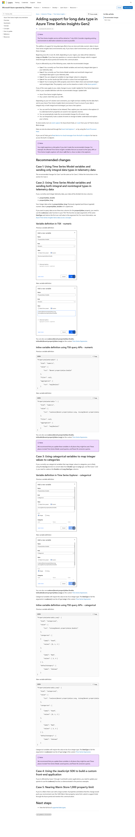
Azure (37, 14)
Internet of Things (46, 14)
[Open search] (131, 2)
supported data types (59, 807)
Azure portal (92, 84)
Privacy (47, 828)
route (78, 123)
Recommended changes (111, 17)
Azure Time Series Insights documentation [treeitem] (16, 17)
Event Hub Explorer (68, 129)
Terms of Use (24, 831)
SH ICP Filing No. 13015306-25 (11, 828)
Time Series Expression (79, 341)
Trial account (128, 7)
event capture (55, 123)
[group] (67, 416)
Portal (119, 7)
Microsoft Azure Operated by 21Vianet (64, 828)
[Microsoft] (3, 2)
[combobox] (17, 13)
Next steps (107, 20)
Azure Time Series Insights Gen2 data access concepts (53, 218)
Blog (101, 828)
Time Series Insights (59, 14)
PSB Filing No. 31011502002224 (33, 828)
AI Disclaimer (82, 828)
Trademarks (33, 831)
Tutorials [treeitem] (6, 26)
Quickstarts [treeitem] (7, 23)
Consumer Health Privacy (9, 831)
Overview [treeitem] (6, 20)
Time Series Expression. (83, 599)
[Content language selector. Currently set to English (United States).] (10, 823)
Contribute (110, 828)
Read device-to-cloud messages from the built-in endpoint (71, 135)
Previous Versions (93, 828)
